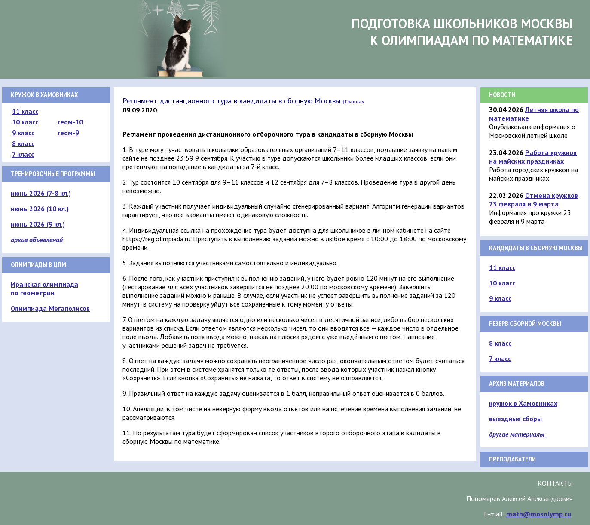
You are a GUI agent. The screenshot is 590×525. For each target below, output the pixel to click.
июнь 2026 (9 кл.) (38, 224)
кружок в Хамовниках (523, 403)
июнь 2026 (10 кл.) (40, 208)
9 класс (23, 132)
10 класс (25, 122)
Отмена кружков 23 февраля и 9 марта (533, 199)
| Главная (353, 101)
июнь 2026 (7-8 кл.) (41, 193)
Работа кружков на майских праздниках (533, 156)
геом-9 (68, 132)
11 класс (25, 111)
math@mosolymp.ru (538, 514)
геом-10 (70, 122)
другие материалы (516, 434)
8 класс (23, 143)
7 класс (23, 154)
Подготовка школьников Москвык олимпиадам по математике (462, 32)
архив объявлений (37, 239)
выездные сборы (515, 418)
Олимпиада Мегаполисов (50, 308)
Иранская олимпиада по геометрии (44, 288)
